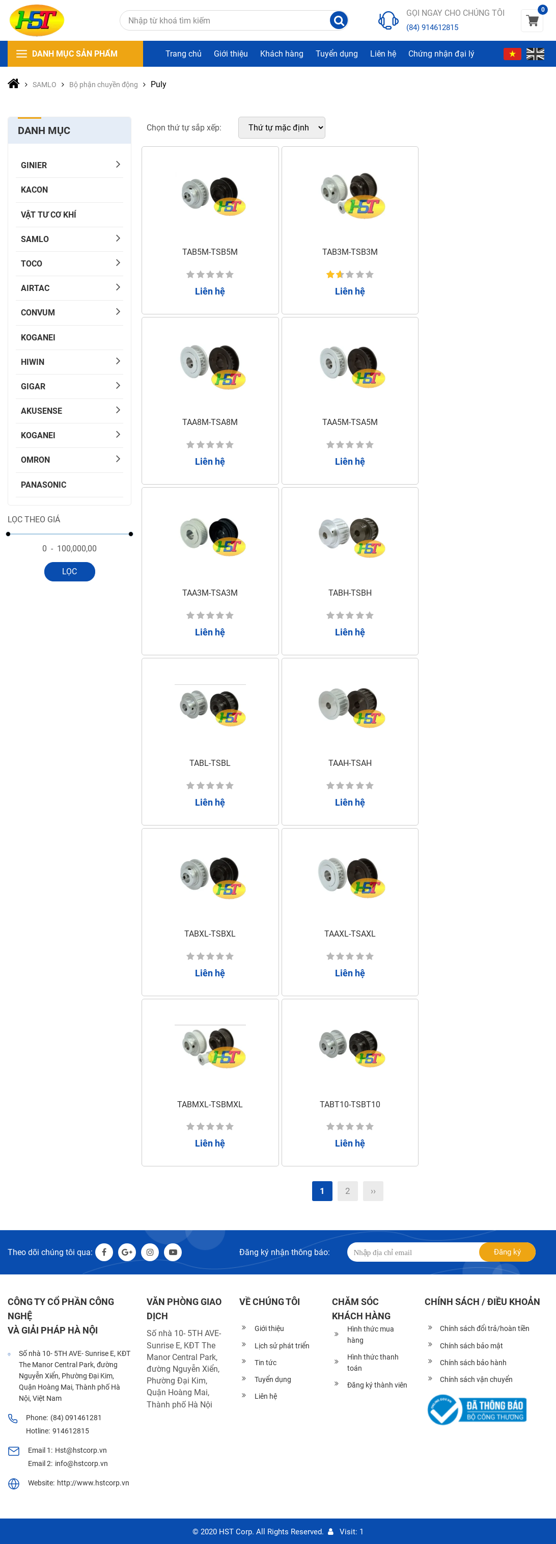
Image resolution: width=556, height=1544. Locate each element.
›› (373, 1191)
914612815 (70, 1431)
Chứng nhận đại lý (441, 54)
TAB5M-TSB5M (210, 252)
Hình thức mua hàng (370, 1334)
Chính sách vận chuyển (476, 1379)
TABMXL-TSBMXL (210, 1104)
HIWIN (32, 362)
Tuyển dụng (337, 54)
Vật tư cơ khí (48, 215)
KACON (34, 190)
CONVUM (38, 312)
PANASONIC (43, 485)
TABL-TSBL (210, 763)
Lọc (69, 571)
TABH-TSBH (350, 593)
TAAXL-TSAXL (350, 934)
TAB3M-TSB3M (350, 252)
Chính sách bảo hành (473, 1363)
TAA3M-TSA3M (210, 593)
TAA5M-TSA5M (350, 422)
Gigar (33, 386)
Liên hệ (383, 54)
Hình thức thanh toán (373, 1362)
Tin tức (265, 1363)
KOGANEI (38, 337)
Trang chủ (183, 54)
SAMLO (35, 239)
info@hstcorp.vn (81, 1463)
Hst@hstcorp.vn (81, 1450)
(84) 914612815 (432, 27)
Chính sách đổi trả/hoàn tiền (485, 1328)
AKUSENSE (41, 411)
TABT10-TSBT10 (350, 1104)
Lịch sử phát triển (282, 1346)
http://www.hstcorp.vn (93, 1483)
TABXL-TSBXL (210, 934)
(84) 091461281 (76, 1418)
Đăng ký (507, 1252)
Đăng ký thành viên (377, 1385)
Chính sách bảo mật (471, 1346)
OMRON (35, 460)
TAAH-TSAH (350, 763)
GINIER (34, 165)
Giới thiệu (231, 54)
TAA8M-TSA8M (210, 422)
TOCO (31, 264)
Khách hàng (281, 54)
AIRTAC (35, 288)
